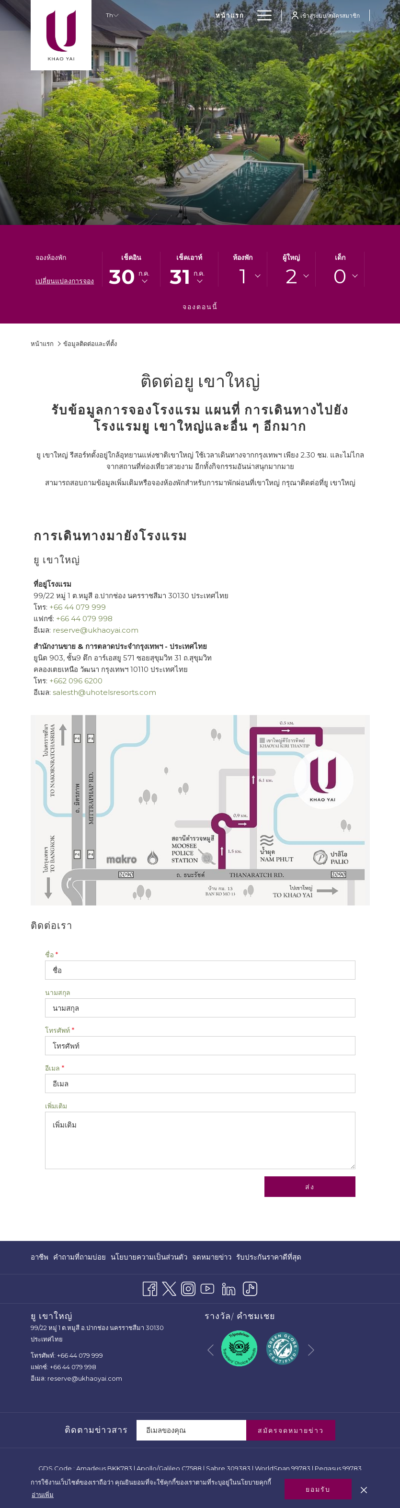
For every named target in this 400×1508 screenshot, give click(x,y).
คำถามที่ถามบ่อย (79, 1257)
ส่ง (310, 1187)
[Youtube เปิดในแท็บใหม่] (207, 1287)
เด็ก (340, 257)
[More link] (261, 15)
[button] (131, 269)
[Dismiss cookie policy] (364, 1489)
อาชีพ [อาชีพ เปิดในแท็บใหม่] (39, 1259)
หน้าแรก (42, 343)
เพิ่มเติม (56, 1106)
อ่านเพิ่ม (43, 1494)
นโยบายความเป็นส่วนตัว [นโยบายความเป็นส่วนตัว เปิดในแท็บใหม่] (149, 1259)
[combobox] (243, 276)
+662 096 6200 (76, 680)
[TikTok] (250, 1287)
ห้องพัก (242, 257)
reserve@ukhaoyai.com (95, 630)
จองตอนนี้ (200, 306)
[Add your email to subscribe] (191, 1430)
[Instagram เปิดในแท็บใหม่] (188, 1287)
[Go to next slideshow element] (311, 1350)
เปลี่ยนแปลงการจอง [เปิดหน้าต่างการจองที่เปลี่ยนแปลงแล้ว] (64, 281)
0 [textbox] (339, 276)
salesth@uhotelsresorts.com (104, 692)
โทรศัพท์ (59, 1030)
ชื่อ (51, 954)
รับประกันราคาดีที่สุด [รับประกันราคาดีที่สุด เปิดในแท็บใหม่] (268, 1259)
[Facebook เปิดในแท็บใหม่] (150, 1287)
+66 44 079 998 (84, 618)
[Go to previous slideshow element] (211, 1350)
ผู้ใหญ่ (291, 257)
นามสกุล (57, 992)
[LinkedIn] (228, 1287)
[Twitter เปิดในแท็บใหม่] (169, 1287)
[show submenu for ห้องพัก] (246, 15)
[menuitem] (187, 15)
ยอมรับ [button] (318, 1489)
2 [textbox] (291, 276)
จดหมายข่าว (211, 1257)
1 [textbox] (243, 276)
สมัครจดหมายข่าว (291, 1430)
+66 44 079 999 (77, 607)
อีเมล (54, 1068)
